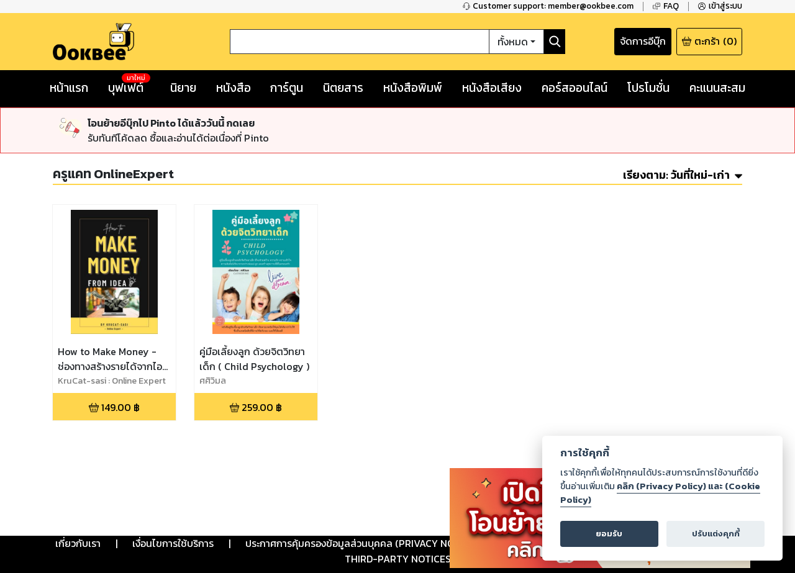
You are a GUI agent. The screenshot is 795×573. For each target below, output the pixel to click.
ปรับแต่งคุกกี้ (716, 533)
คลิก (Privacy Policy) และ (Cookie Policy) (660, 493)
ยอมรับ (609, 533)
